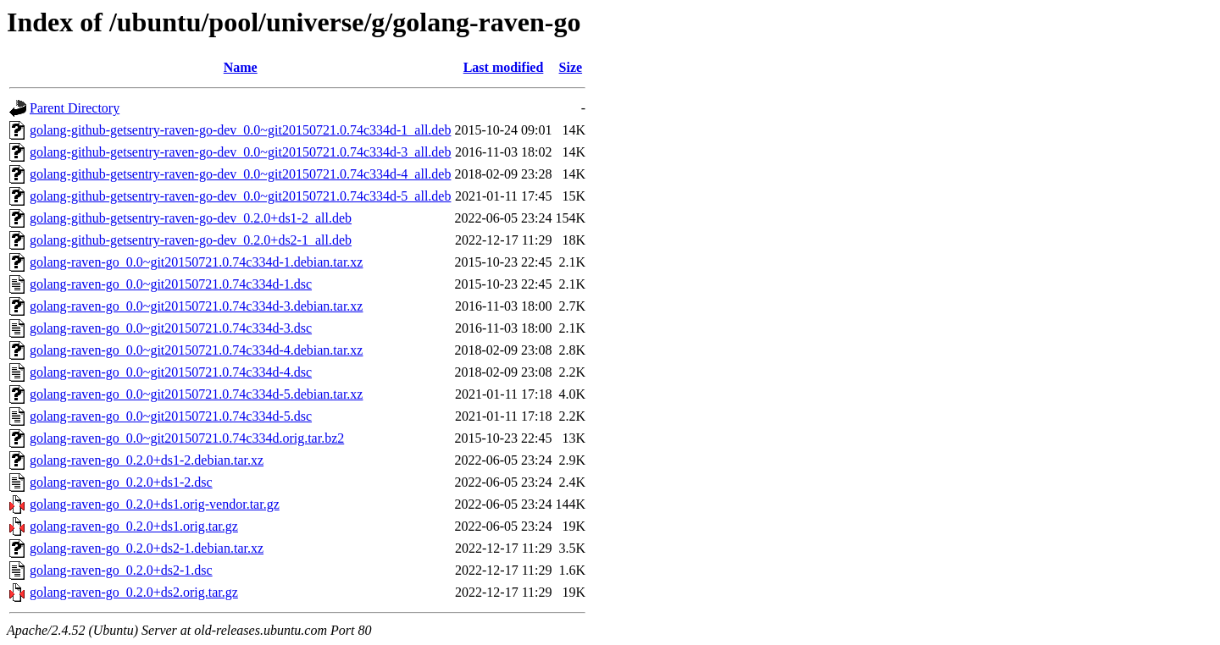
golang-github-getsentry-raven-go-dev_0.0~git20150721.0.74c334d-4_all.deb (240, 174)
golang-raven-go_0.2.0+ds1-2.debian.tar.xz (146, 460)
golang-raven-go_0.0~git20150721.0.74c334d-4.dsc (171, 372)
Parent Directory (74, 108)
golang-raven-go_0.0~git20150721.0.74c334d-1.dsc (171, 284)
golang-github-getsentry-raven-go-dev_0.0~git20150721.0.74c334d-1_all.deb (240, 130)
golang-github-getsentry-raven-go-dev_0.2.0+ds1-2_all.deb (191, 218)
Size (571, 67)
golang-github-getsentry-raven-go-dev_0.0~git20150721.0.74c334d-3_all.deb (240, 152)
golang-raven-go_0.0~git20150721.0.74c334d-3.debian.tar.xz (196, 306)
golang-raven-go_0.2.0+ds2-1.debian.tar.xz (146, 548)
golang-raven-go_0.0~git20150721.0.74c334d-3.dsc (171, 328)
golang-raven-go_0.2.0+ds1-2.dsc (121, 482)
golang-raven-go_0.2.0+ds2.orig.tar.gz (134, 592)
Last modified (503, 67)
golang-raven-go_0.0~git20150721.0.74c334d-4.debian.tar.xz (196, 350)
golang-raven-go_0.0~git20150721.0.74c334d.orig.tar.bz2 (187, 438)
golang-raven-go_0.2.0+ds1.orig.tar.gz (134, 526)
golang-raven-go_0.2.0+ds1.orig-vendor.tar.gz (155, 504)
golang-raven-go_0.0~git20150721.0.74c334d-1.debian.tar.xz (196, 262)
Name (241, 67)
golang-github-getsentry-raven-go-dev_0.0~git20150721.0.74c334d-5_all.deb (240, 196)
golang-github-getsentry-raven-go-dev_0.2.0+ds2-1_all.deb (191, 240)
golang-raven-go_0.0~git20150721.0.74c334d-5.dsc (171, 416)
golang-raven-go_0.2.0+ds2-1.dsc (121, 570)
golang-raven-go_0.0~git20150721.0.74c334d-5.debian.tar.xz (196, 394)
